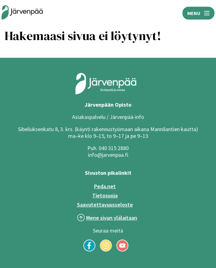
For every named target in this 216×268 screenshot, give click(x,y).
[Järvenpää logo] (105, 93)
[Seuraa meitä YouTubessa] (122, 250)
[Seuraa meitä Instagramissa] (106, 250)
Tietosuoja (105, 195)
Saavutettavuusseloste (105, 204)
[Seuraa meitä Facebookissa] (89, 250)
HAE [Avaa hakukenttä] (112, 13)
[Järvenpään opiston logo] (22, 13)
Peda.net (105, 186)
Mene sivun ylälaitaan (111, 217)
